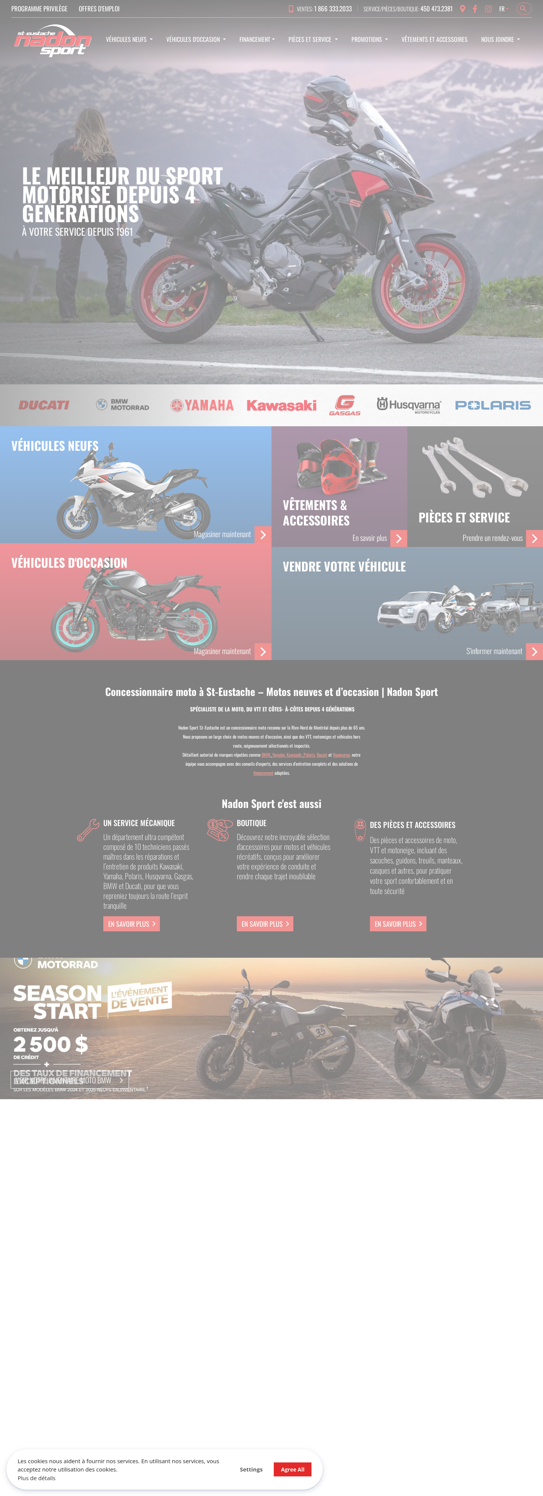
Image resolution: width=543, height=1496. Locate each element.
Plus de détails (38, 1477)
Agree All (249, 1468)
